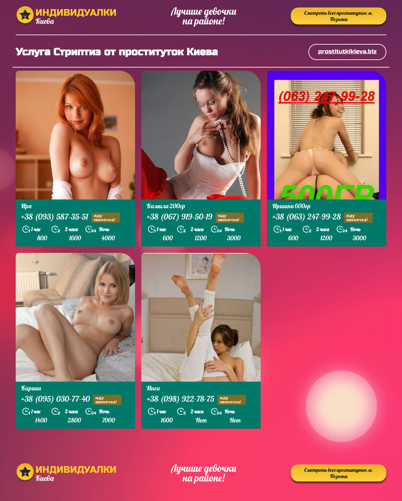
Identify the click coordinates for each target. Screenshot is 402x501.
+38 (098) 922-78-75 (196, 400)
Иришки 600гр (291, 206)
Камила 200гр (166, 206)
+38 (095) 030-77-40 (71, 400)
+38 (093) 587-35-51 (70, 217)
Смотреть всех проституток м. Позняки (338, 16)
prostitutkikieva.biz (347, 51)
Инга (153, 388)
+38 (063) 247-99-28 (322, 217)
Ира (26, 206)
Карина (31, 388)
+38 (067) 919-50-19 (195, 217)
